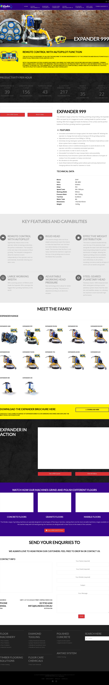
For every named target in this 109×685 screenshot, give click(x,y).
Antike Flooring (61, 657)
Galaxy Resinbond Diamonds (36, 641)
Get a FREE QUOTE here (54, 530)
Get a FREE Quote (12, 114)
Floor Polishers (4, 643)
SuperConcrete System (63, 641)
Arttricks (61, 676)
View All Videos (92, 474)
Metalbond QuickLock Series (36, 647)
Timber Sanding (5, 664)
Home (43, 678)
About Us (57, 678)
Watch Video (40, 114)
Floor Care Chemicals (34, 664)
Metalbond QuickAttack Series (37, 645)
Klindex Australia (50, 674)
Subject (83, 587)
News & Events (49, 678)
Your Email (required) (83, 571)
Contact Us (64, 678)
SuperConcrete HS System (64, 643)
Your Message (83, 594)
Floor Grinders (4, 641)
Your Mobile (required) (83, 579)
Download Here (92, 410)
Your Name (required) (83, 563)
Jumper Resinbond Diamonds (36, 643)
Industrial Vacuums (5, 647)
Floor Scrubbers (5, 645)
